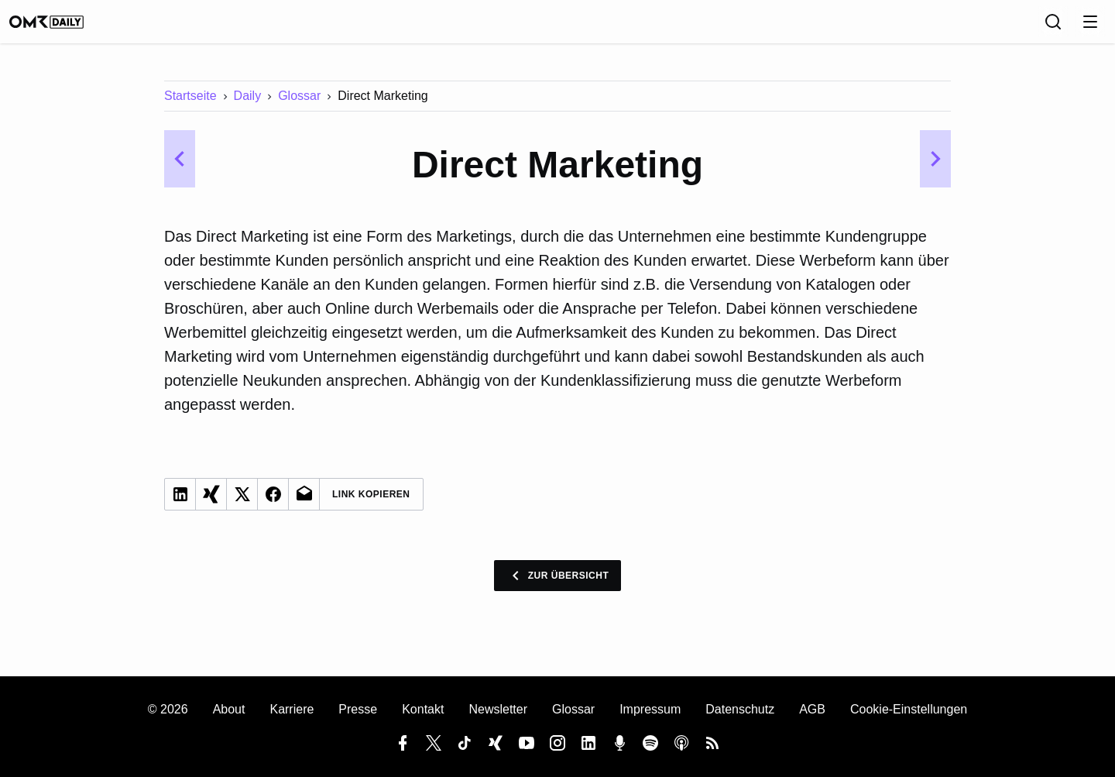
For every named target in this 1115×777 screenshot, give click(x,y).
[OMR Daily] (62, 27)
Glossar (299, 106)
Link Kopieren (371, 505)
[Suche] (1053, 27)
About (229, 709)
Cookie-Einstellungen (908, 709)
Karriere (291, 709)
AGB (812, 709)
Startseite (190, 106)
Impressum (650, 709)
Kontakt (423, 709)
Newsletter (497, 709)
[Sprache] (1019, 27)
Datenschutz (739, 709)
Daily (248, 106)
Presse (357, 709)
